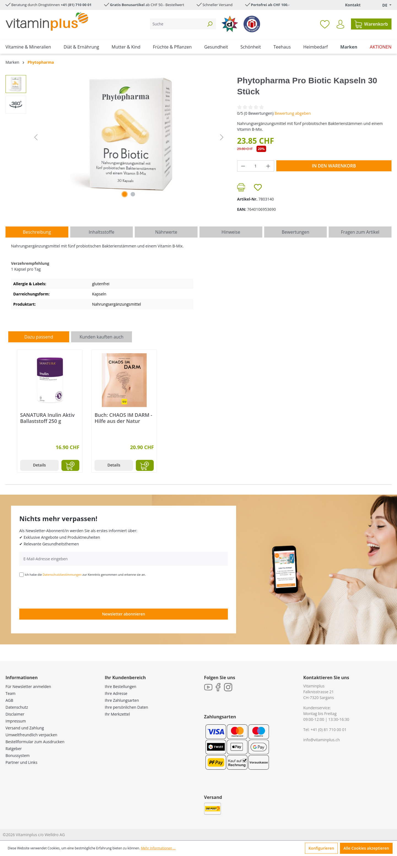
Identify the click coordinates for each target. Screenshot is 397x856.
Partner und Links (21, 762)
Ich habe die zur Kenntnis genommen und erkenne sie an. (85, 574)
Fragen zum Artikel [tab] (360, 232)
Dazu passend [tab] (38, 337)
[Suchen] (209, 23)
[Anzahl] (255, 166)
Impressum (16, 721)
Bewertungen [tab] (295, 232)
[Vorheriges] (36, 137)
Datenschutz (17, 707)
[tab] (37, 232)
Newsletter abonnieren (123, 614)
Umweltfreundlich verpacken (31, 734)
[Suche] (177, 23)
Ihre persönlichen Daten (126, 707)
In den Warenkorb (334, 166)
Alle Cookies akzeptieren (366, 848)
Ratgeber (14, 748)
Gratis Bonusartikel (127, 4)
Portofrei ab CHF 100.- (270, 4)
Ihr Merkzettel (117, 714)
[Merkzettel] (325, 24)
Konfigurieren (321, 848)
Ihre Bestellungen (120, 686)
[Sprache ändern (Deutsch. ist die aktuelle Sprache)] (382, 5)
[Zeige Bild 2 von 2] (133, 194)
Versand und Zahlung (25, 727)
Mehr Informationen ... (158, 848)
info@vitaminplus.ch (321, 739)
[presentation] (61, 592)
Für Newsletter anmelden (28, 686)
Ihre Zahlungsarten (122, 700)
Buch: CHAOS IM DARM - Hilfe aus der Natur (123, 418)
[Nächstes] (222, 137)
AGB (9, 700)
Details (39, 465)
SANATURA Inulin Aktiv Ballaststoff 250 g (47, 418)
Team (10, 693)
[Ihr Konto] (340, 24)
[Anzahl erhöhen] (268, 166)
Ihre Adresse (116, 693)
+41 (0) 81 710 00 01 (328, 729)
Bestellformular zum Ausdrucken (35, 741)
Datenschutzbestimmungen (62, 574)
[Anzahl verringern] (243, 166)
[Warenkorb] (371, 24)
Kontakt (352, 4)
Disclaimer (15, 714)
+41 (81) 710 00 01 (76, 4)
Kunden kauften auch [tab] (102, 337)
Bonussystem (17, 755)
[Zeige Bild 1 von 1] (125, 194)
